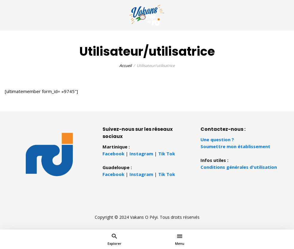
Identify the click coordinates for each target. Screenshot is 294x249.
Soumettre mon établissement (235, 146)
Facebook (113, 154)
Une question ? (217, 139)
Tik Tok (166, 154)
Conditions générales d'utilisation (238, 167)
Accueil (125, 65)
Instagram (141, 154)
